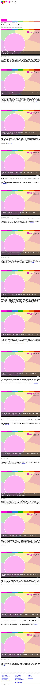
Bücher (37, 20)
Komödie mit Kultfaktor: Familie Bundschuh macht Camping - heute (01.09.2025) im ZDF (20, 173)
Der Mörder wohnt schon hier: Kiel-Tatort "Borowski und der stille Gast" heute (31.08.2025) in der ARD (18, 213)
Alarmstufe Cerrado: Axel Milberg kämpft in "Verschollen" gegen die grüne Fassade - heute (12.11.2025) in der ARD (20, 52)
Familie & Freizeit (18, 678)
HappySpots (3, 22)
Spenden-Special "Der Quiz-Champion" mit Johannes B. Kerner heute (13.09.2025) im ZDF (20, 92)
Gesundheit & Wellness (19, 679)
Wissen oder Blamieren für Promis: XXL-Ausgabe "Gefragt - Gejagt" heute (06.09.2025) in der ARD (18, 133)
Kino (15, 20)
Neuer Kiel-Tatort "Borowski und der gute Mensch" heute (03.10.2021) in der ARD (19, 535)
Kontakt (29, 675)
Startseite (4, 20)
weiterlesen (3, 62)
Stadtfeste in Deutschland (6, 680)
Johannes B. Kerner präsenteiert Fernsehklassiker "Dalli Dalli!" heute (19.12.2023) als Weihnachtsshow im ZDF (20, 253)
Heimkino (20, 20)
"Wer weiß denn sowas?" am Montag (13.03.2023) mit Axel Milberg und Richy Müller (20, 334)
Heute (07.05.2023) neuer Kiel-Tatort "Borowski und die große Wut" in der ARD (19, 294)
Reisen (16, 680)
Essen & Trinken (18, 676)
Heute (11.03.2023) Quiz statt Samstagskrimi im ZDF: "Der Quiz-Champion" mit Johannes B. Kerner (19, 374)
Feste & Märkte (4, 675)
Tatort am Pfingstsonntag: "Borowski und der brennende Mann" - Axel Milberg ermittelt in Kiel (20, 575)
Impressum (30, 676)
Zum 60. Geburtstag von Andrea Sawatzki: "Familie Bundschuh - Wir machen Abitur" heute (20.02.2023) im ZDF (20, 414)
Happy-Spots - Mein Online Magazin (9, 2)
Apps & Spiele (9, 20)
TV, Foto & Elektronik (19, 682)
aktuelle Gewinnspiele (6, 676)
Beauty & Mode (18, 675)
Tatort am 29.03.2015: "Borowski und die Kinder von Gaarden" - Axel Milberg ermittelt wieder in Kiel (20, 615)
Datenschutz (30, 678)
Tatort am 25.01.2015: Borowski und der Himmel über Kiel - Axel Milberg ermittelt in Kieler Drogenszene (20, 655)
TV (26, 20)
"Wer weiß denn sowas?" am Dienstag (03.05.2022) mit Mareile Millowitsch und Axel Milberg (20, 454)
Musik (32, 20)
